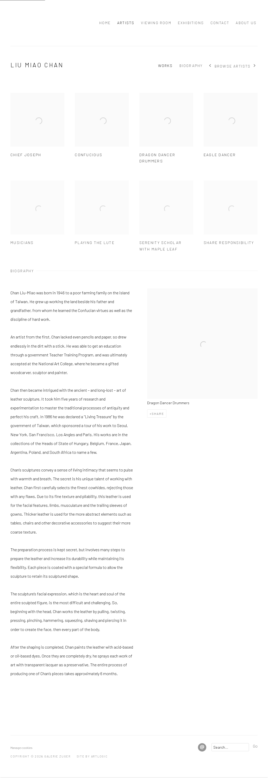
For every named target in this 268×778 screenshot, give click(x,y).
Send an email (202, 747)
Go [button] (255, 745)
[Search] (230, 747)
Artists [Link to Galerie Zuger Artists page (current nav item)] (125, 23)
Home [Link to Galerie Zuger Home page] (105, 23)
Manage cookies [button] (21, 747)
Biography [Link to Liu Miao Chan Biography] (191, 65)
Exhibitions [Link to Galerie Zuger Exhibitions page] (191, 23)
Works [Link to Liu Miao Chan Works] (165, 65)
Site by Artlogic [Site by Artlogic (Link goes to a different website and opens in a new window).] (92, 756)
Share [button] (158, 413)
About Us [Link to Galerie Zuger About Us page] (246, 23)
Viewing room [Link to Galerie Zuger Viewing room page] (156, 23)
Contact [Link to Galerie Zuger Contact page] (219, 23)
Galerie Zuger (33, 23)
